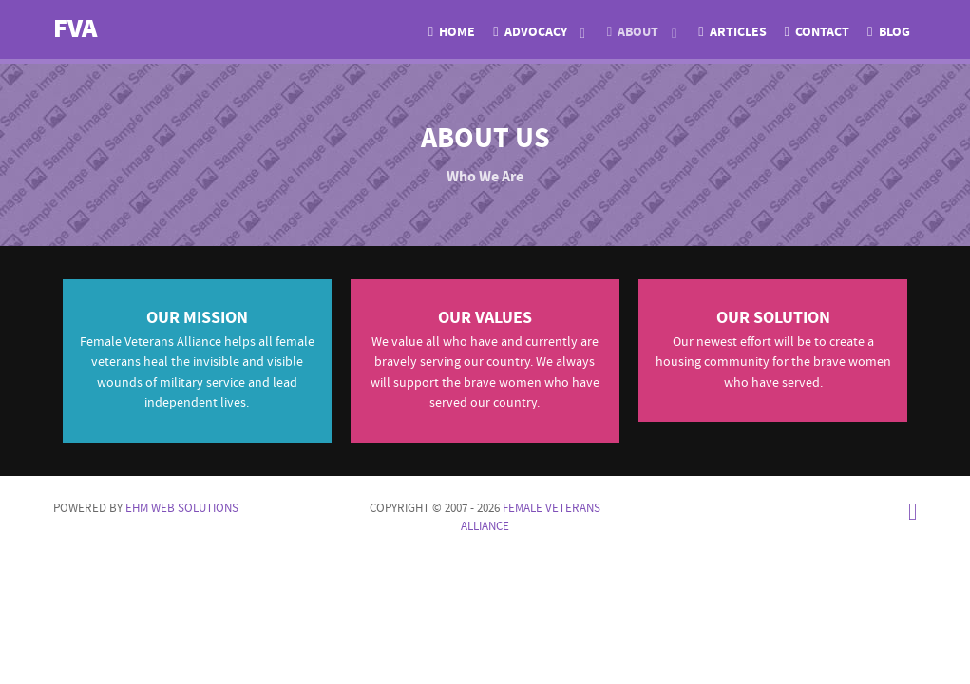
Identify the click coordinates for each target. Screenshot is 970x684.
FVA (75, 29)
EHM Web (181, 508)
